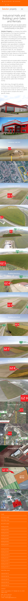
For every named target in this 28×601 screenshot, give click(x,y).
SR (5, 4)
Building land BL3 (14, 251)
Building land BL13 (14, 470)
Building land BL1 (14, 208)
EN (8, 4)
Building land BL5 (14, 295)
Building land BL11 (14, 426)
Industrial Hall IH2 (14, 120)
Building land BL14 (14, 492)
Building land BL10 (14, 404)
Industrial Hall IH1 (14, 98)
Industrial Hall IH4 (14, 164)
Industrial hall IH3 (5, 579)
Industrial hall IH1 (5, 573)
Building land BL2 (14, 230)
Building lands (5, 517)
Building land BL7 (14, 339)
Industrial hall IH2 (5, 576)
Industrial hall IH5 (5, 585)
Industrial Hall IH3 (14, 142)
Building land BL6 (14, 317)
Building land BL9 (14, 383)
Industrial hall (5, 520)
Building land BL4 (14, 273)
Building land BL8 (14, 361)
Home (2, 514)
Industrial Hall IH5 (14, 186)
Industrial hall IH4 (5, 582)
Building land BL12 (14, 448)
